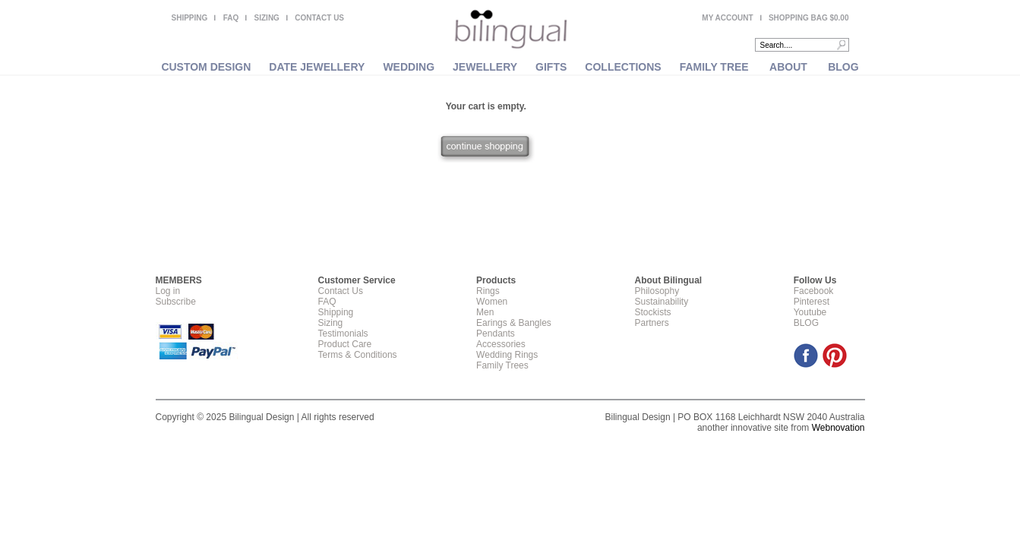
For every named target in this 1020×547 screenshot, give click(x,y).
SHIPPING (190, 18)
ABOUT (788, 67)
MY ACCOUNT (727, 18)
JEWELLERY (485, 67)
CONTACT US (319, 18)
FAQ (231, 18)
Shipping (336, 312)
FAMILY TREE (714, 67)
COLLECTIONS (623, 67)
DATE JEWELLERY (317, 67)
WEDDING (408, 67)
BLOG (843, 67)
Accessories (501, 344)
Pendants (495, 333)
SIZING (266, 18)
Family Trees (502, 365)
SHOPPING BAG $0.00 (809, 18)
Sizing (330, 323)
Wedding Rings (507, 354)
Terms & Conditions (357, 354)
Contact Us (340, 291)
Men (485, 312)
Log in (168, 291)
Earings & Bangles (513, 323)
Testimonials (343, 333)
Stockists (652, 312)
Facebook (814, 291)
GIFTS (551, 67)
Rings (488, 291)
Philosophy (656, 291)
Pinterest (811, 301)
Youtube (810, 312)
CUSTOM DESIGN (206, 67)
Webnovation (838, 427)
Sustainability (661, 301)
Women (491, 301)
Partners (651, 323)
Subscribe (176, 301)
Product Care (345, 344)
